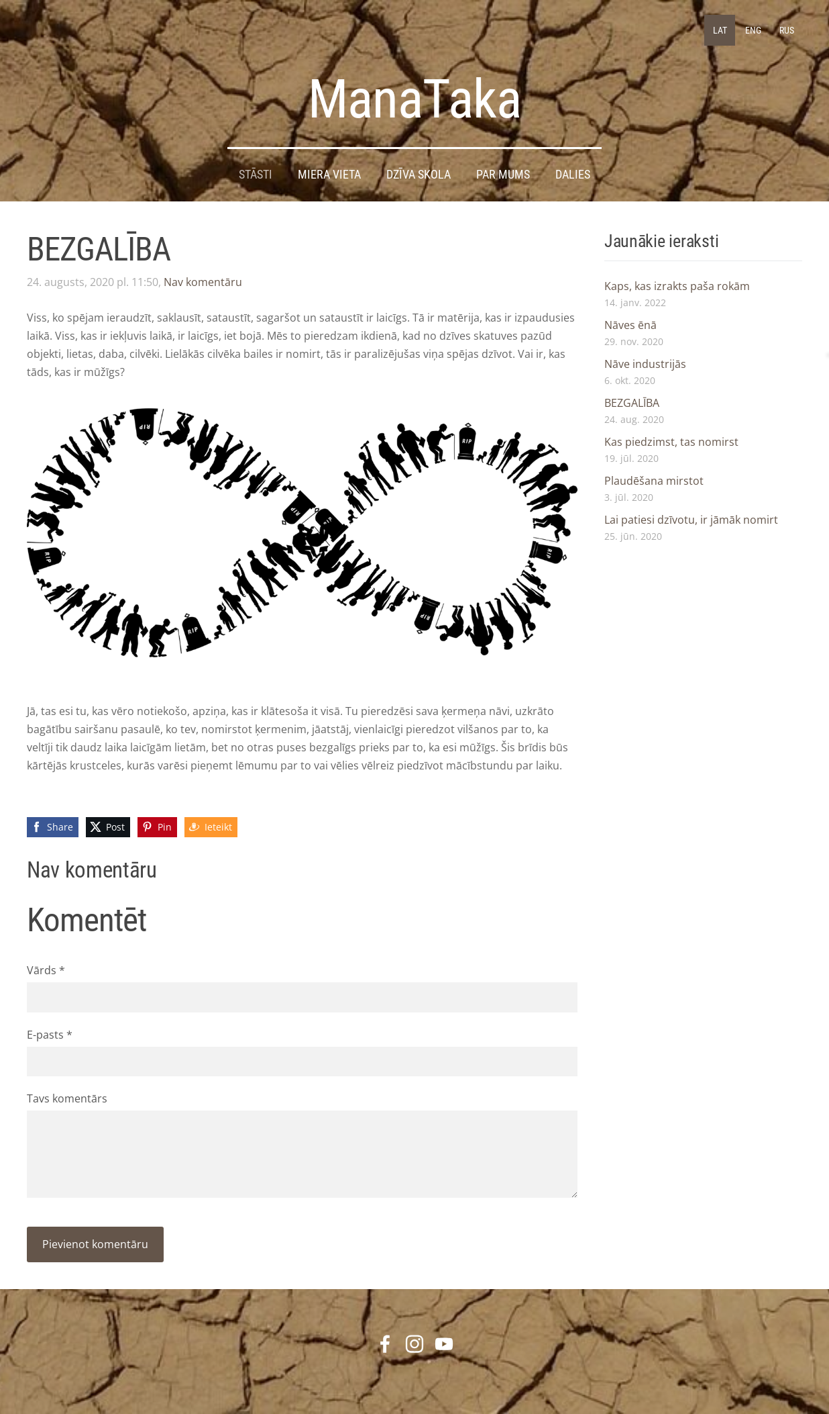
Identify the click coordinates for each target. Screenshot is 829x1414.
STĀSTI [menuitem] (255, 174)
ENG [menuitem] (753, 30)
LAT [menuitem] (720, 30)
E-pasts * (49, 1034)
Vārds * (46, 970)
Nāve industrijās (645, 364)
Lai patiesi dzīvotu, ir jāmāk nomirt (691, 519)
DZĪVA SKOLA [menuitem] (418, 174)
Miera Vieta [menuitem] (329, 174)
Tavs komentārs (67, 1098)
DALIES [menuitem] (572, 174)
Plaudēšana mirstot (654, 480)
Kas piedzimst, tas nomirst (671, 441)
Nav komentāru (203, 282)
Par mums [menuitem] (503, 174)
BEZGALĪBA (631, 402)
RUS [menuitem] (786, 30)
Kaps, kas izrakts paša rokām (677, 286)
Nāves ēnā (630, 325)
